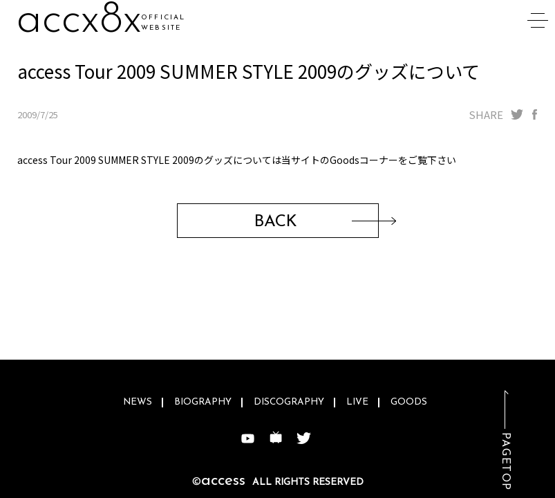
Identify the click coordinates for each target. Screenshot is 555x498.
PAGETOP (505, 461)
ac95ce (84, 20)
